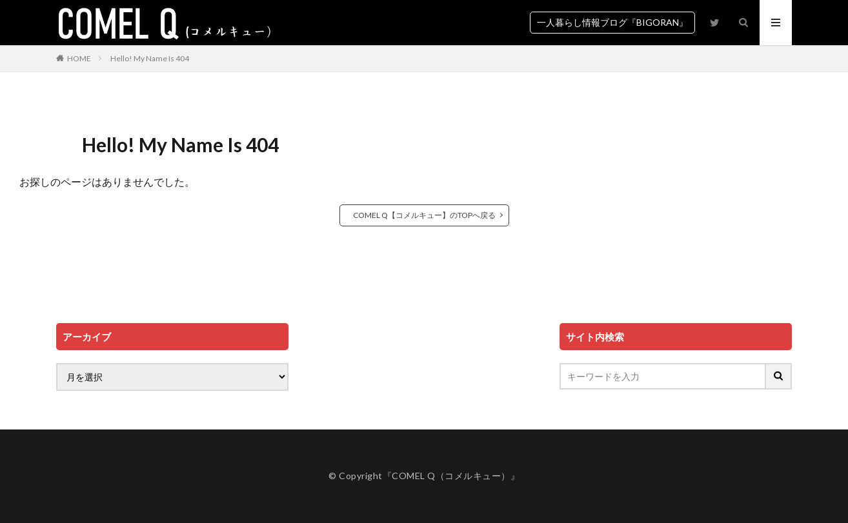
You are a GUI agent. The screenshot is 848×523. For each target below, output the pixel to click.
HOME (79, 58)
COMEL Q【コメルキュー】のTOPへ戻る (424, 215)
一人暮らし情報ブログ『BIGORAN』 (612, 22)
